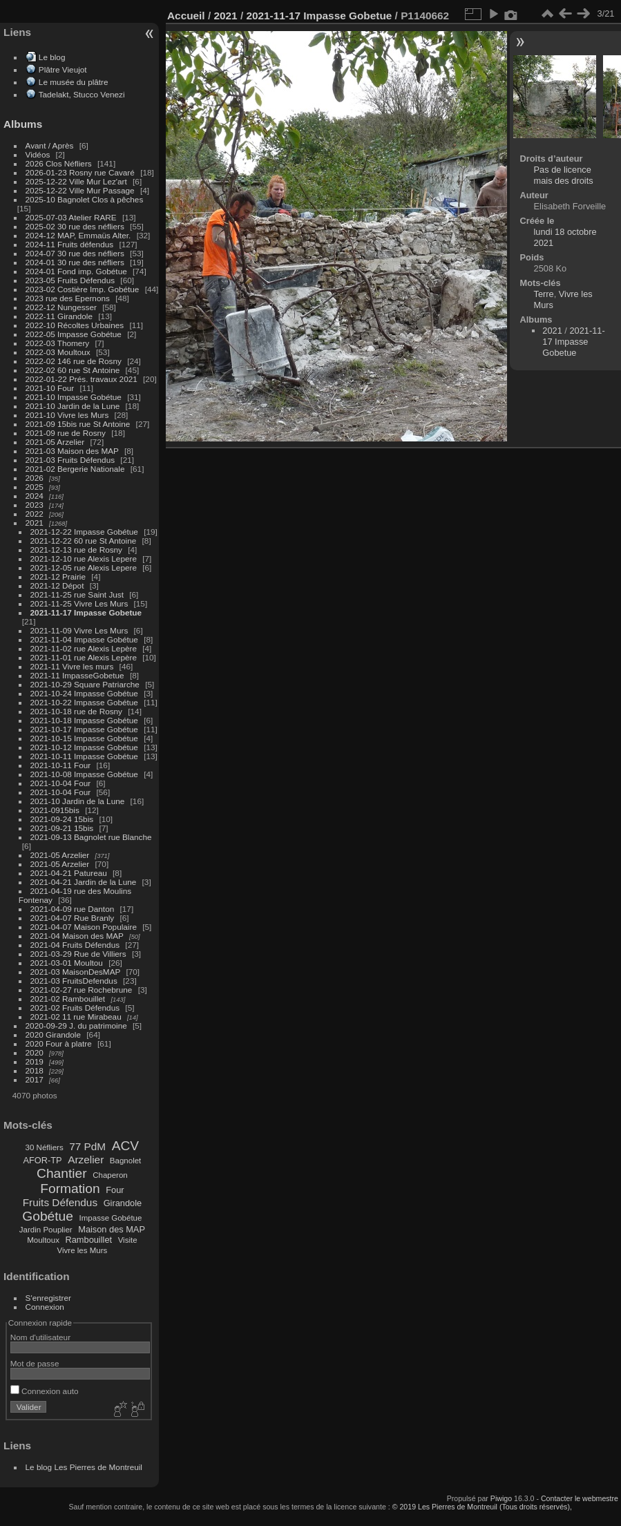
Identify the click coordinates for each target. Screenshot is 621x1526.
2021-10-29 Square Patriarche (85, 684)
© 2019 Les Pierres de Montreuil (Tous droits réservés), (482, 1507)
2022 (35, 513)
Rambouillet (89, 1239)
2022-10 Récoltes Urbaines (75, 325)
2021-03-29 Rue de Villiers (78, 953)
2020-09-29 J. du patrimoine (76, 1025)
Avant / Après (50, 145)
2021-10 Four (50, 387)
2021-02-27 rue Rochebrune (81, 989)
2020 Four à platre (59, 1043)
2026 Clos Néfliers (59, 163)
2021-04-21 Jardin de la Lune (83, 881)
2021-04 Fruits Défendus (75, 944)
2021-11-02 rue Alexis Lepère (83, 648)
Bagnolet (125, 1160)
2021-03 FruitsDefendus (73, 980)
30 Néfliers (45, 1147)
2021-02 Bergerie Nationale (75, 468)
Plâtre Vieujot (63, 69)
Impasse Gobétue (110, 1218)
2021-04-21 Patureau (68, 872)
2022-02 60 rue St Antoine (73, 369)
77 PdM (87, 1146)
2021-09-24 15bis (62, 818)
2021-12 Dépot (57, 585)
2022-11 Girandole (59, 316)
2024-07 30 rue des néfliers (75, 253)
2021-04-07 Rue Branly (72, 917)
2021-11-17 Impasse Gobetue (86, 612)
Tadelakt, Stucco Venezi (82, 94)
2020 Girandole (53, 1034)
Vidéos (38, 154)
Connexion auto (44, 1390)
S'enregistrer (48, 1297)
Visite (127, 1240)
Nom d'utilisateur (40, 1337)
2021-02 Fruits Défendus (75, 1007)
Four (115, 1190)
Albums (22, 124)
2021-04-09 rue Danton (72, 908)
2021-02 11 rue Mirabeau (76, 1016)
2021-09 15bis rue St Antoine (78, 423)
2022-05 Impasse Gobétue (74, 334)
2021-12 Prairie (58, 576)
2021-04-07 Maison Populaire (83, 926)
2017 (35, 1079)
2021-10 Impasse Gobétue (74, 396)
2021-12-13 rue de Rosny (76, 549)
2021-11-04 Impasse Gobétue (84, 639)
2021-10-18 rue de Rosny (76, 711)
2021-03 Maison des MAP (72, 450)
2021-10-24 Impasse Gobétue (84, 693)
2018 (35, 1070)
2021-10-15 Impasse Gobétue (84, 738)
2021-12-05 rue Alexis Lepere (83, 567)
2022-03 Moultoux (58, 351)
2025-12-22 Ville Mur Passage (80, 190)
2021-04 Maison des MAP (77, 935)
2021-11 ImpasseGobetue (77, 675)
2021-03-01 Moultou (66, 962)
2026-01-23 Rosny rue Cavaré (80, 172)
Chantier (62, 1173)
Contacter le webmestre (579, 1498)
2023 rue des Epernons (68, 298)
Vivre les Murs (82, 1250)
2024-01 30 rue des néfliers (76, 262)
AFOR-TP (42, 1160)
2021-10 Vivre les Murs (67, 414)
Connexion (45, 1306)
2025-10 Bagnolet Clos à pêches (85, 199)
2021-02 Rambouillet (68, 998)
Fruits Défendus (60, 1202)
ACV (125, 1145)
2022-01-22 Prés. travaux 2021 (81, 378)
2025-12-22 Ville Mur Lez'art (76, 181)
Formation (69, 1188)
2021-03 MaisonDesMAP (75, 971)
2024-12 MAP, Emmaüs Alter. (78, 235)
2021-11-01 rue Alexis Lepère (83, 657)
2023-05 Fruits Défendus (70, 280)
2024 (35, 495)
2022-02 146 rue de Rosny (74, 360)
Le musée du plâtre (73, 81)
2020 (35, 1052)
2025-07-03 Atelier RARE (71, 217)
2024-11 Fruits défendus (70, 244)
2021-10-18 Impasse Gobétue (84, 720)
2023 (35, 504)
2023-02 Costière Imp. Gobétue (83, 289)
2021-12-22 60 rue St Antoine (83, 540)
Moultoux (43, 1240)
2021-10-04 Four (60, 783)
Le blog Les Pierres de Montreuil (84, 1466)
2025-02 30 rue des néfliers (75, 226)
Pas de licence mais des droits (563, 175)
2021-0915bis (54, 809)
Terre (544, 294)
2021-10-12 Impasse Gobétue (84, 747)
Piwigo (501, 1498)
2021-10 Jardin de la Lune (73, 405)
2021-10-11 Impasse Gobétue (84, 756)
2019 (35, 1061)
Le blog (52, 57)
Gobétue (47, 1216)
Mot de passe (34, 1363)
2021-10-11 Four (60, 765)
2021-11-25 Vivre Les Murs (79, 603)
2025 (35, 486)
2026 (35, 477)
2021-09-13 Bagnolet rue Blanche (91, 836)
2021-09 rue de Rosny (66, 432)
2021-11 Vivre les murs (72, 666)
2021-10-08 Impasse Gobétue (84, 774)
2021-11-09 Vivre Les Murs (79, 630)
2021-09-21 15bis (62, 827)
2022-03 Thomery (58, 342)
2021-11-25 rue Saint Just (77, 594)
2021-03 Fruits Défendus (70, 459)
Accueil (186, 15)
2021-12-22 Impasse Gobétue (84, 531)
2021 (35, 522)
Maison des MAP (111, 1229)
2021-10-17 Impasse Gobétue (84, 729)
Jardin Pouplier (46, 1229)
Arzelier (86, 1159)
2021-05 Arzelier (55, 441)
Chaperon (110, 1175)
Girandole (123, 1203)
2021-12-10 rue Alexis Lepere (83, 558)
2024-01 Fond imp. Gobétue (76, 271)
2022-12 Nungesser (61, 307)
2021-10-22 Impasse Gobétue (84, 702)
